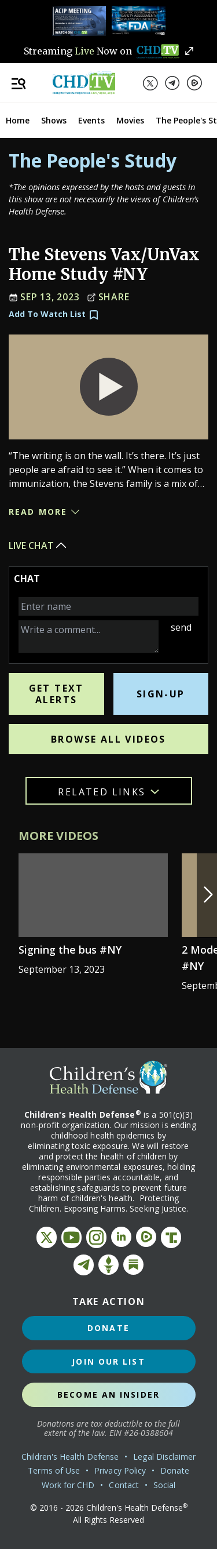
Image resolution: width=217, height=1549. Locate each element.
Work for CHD (68, 1484)
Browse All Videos (108, 739)
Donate (108, 1327)
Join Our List (108, 1361)
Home (18, 120)
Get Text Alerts (56, 694)
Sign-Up (161, 694)
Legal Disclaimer (164, 1456)
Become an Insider (108, 1394)
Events (91, 120)
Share (108, 297)
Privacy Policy (120, 1470)
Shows (54, 120)
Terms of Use (54, 1470)
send (181, 627)
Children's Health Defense (70, 1456)
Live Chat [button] (38, 545)
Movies (130, 120)
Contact (124, 1484)
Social (164, 1484)
